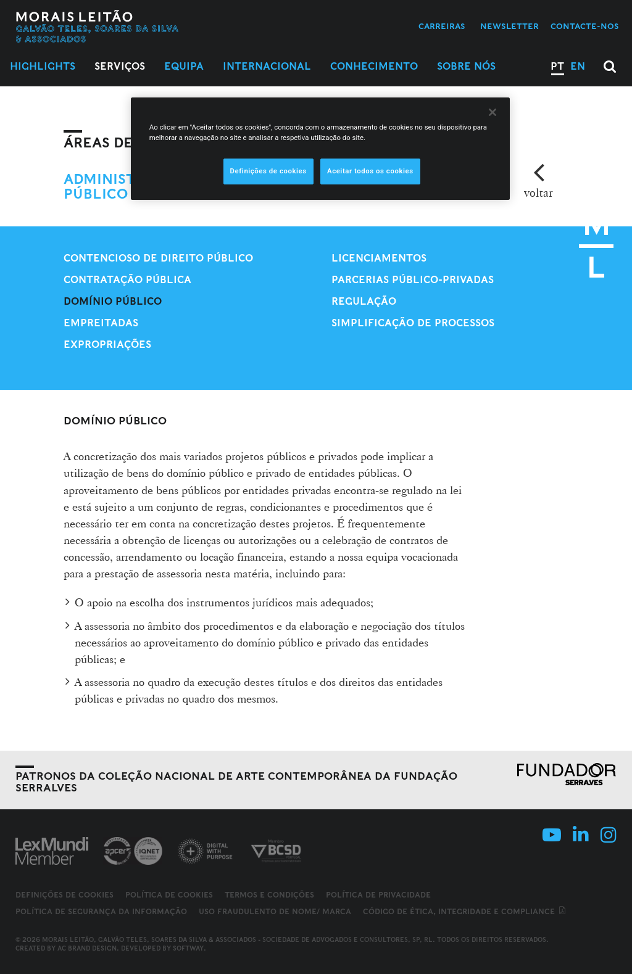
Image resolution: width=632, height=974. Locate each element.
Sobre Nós (466, 66)
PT (557, 66)
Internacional (267, 66)
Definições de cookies (64, 895)
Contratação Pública (127, 280)
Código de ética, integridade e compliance (465, 911)
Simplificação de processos (412, 323)
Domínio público (113, 301)
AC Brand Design (87, 948)
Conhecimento (374, 66)
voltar (538, 192)
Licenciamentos (378, 258)
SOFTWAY (188, 948)
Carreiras (441, 26)
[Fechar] (492, 112)
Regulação (363, 301)
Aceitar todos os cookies (370, 171)
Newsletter (509, 26)
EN (577, 66)
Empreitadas (101, 323)
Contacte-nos (585, 26)
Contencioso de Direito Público (158, 258)
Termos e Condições (269, 894)
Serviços (119, 66)
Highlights (42, 66)
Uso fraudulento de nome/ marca (275, 911)
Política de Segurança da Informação (101, 911)
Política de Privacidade (378, 894)
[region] (320, 148)
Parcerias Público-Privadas (412, 280)
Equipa (184, 66)
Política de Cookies (169, 894)
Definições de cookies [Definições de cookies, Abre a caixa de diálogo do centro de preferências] (268, 171)
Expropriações (107, 344)
